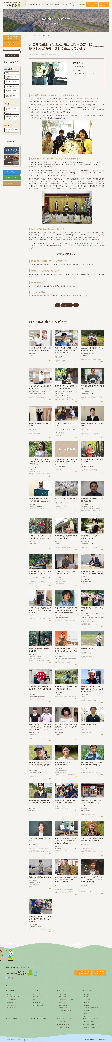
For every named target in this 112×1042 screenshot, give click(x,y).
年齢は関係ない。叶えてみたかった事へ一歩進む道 (92, 537)
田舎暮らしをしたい (11, 113)
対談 (34, 999)
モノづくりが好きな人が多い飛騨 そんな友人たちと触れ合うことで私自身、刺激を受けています (40, 727)
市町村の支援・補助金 (64, 1010)
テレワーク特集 (11, 157)
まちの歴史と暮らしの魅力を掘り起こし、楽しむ (40, 387)
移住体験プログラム (11, 177)
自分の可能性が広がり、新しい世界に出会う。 (92, 460)
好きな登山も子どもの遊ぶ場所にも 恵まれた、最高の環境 (66, 802)
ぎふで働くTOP (88, 994)
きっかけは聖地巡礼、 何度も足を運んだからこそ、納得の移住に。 (40, 349)
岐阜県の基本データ (13, 996)
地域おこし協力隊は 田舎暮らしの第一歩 (40, 424)
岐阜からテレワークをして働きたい (11, 77)
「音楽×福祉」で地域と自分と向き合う (40, 840)
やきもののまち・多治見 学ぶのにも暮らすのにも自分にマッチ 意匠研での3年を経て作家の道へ (66, 610)
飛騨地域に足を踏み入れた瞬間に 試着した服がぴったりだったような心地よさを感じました (92, 689)
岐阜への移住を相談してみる (104, 4)
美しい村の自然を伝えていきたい (66, 498)
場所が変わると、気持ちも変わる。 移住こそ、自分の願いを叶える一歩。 (40, 803)
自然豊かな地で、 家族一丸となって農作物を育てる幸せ (66, 688)
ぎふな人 (35, 990)
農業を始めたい (10, 73)
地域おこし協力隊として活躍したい (11, 96)
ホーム (27, 35)
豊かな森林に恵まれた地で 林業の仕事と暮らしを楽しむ (40, 573)
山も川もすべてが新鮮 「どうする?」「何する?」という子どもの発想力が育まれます (92, 879)
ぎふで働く (87, 990)
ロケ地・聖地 (11, 1007)
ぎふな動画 (10, 1002)
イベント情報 (9, 172)
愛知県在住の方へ (11, 150)
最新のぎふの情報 (63, 1027)
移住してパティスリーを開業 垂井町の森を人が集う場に (66, 387)
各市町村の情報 (11, 999)
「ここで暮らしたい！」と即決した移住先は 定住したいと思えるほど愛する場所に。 (40, 461)
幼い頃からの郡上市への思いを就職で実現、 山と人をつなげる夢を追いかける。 (66, 727)
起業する (86, 996)
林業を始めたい (10, 86)
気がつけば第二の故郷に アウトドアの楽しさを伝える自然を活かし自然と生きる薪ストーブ (66, 841)
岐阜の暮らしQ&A (89, 1027)
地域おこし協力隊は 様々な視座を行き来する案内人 (92, 424)
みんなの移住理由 (38, 1005)
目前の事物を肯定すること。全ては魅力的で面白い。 (66, 764)
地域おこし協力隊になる (91, 1007)
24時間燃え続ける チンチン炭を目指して (92, 387)
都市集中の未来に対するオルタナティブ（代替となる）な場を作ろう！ (40, 765)
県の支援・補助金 (63, 1007)
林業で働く (87, 1005)
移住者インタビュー (11, 183)
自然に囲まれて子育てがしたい (11, 130)
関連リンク (20, 1039)
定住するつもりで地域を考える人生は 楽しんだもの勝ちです (92, 840)
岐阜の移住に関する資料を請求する (91, 4)
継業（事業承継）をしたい (11, 82)
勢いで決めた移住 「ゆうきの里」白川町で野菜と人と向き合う (92, 764)
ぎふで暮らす (62, 990)
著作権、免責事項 (11, 1039)
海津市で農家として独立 (89, 724)
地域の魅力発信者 (87, 648)
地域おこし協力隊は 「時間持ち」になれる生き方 (40, 650)
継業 (85, 1013)
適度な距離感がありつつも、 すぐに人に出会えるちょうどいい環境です (66, 651)
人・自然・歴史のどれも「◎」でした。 (66, 424)
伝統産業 (86, 1010)
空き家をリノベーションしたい (11, 117)
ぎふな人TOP (37, 994)
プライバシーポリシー (31, 1039)
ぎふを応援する (11, 1005)
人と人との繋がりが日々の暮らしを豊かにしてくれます (92, 349)
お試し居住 (61, 1002)
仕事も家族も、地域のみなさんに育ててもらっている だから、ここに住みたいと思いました (66, 879)
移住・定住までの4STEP (65, 999)
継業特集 (9, 162)
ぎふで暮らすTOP (63, 994)
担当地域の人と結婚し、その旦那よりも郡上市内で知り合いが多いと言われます (40, 919)
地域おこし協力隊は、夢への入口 (40, 877)
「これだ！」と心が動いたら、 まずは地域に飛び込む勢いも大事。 (40, 537)
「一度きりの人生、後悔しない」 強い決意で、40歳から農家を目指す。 (40, 689)
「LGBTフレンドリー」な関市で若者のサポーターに (66, 573)
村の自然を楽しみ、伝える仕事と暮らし (92, 609)
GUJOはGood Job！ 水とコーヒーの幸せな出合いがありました (40, 500)
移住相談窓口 (37, 1002)
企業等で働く (88, 999)
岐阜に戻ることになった (11, 108)
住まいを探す (62, 996)
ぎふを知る (10, 990)
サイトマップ (42, 1039)
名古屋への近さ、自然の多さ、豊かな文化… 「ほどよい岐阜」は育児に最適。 (40, 610)
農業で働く (87, 1002)
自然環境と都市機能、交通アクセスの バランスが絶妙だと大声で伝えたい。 (92, 574)
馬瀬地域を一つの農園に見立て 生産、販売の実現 (92, 500)
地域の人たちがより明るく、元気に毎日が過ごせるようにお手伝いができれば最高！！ (66, 350)
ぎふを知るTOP (11, 994)
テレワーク (87, 1016)
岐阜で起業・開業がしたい (11, 90)
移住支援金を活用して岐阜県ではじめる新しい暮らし (66, 537)
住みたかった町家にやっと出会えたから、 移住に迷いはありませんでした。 (92, 803)
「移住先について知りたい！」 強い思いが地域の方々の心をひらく (66, 460)
